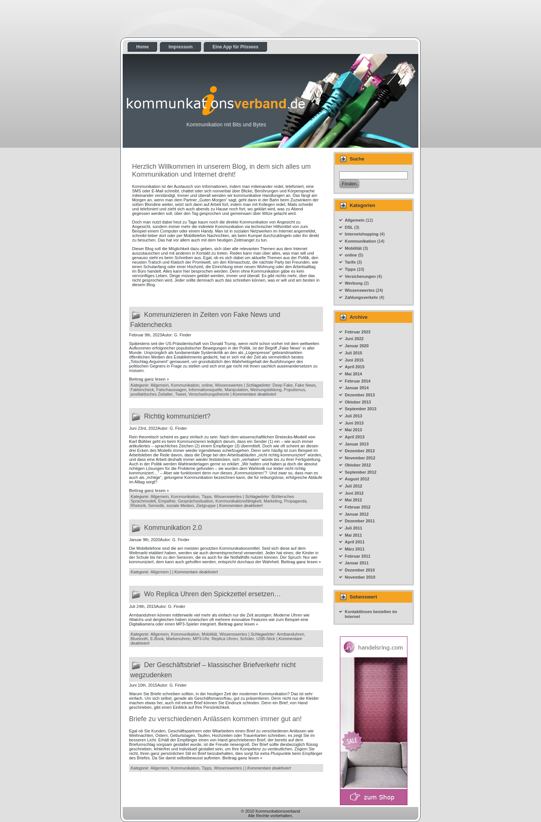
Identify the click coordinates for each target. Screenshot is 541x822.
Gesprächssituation (195, 501)
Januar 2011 (357, 563)
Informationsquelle (205, 389)
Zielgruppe (206, 505)
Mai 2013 (353, 430)
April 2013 (355, 437)
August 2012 (357, 479)
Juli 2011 (353, 528)
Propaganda (295, 501)
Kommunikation (185, 385)
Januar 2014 (357, 388)
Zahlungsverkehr (361, 297)
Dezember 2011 (360, 521)
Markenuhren (178, 638)
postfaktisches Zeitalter (152, 394)
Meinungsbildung (265, 389)
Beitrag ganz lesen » (149, 379)
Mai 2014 (353, 374)
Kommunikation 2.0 (173, 527)
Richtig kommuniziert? (177, 416)
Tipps (207, 496)
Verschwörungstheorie (208, 394)
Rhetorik (138, 505)
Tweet (180, 394)
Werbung (353, 283)
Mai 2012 (353, 500)
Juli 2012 (353, 486)
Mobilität (209, 634)
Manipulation (236, 389)
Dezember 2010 (360, 570)
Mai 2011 (353, 535)
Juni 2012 (354, 493)
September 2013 (360, 408)
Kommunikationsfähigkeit (238, 501)
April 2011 (355, 542)
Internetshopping (362, 234)
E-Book (157, 638)
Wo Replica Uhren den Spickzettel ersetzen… (212, 594)
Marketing (273, 501)
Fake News (305, 385)
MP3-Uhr (201, 638)
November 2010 (360, 577)
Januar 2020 (357, 346)
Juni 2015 (354, 360)
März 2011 (355, 549)
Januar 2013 (357, 444)
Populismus (294, 389)
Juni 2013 (354, 423)
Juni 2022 (354, 338)
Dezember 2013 (360, 395)
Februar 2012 (357, 507)
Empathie (166, 501)
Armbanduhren (290, 634)
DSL (349, 227)
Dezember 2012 (360, 450)
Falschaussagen (171, 389)
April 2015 (355, 366)
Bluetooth (139, 638)
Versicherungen (360, 276)
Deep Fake (282, 385)
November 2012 (360, 458)
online (207, 385)
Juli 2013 (353, 416)
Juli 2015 (353, 353)
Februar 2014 (357, 381)
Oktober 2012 (358, 465)
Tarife (350, 262)
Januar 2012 (357, 514)
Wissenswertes (229, 385)
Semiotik (156, 505)
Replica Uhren (225, 638)
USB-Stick (265, 638)
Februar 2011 (357, 556)
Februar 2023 (357, 332)
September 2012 (360, 472)
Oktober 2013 (358, 402)
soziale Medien (180, 505)
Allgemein (159, 385)
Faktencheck (142, 389)
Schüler (247, 638)
